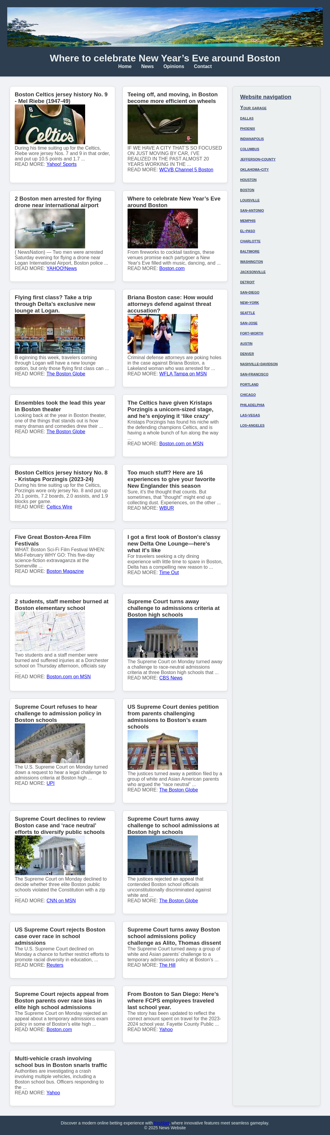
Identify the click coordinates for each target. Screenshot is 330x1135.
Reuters (55, 965)
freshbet (161, 1123)
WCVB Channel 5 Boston (186, 169)
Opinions (173, 66)
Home (124, 66)
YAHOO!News (62, 268)
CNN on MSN (61, 900)
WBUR (166, 508)
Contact (203, 66)
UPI (51, 783)
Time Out (169, 572)
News (147, 66)
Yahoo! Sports (62, 164)
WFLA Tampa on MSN (183, 373)
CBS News (170, 677)
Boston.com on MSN (181, 443)
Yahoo (166, 1029)
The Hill (167, 965)
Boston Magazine (65, 571)
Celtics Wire (59, 506)
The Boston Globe (66, 373)
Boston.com (171, 268)
